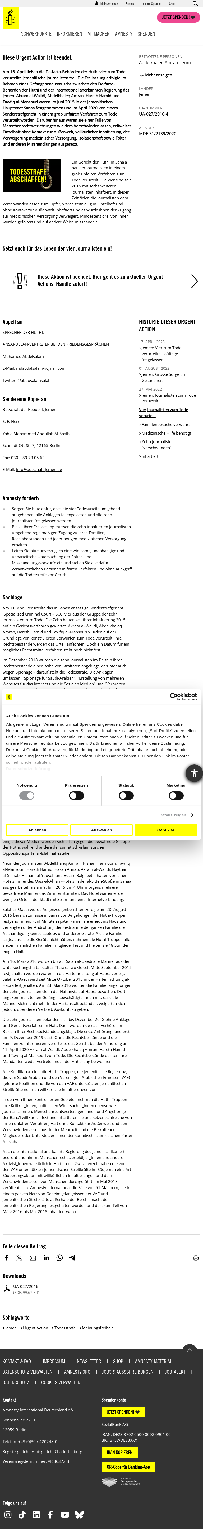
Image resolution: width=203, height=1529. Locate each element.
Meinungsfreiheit (97, 1327)
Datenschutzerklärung (28, 768)
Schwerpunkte (36, 33)
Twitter (20, 1258)
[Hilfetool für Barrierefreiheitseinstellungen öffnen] (194, 773)
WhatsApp (59, 1258)
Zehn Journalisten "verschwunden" (158, 444)
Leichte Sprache (151, 3)
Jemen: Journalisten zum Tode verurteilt (169, 398)
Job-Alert (175, 1371)
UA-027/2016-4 (27, 1289)
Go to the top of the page (190, 1349)
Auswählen (101, 830)
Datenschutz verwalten (27, 1371)
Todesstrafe (65, 1327)
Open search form (195, 3)
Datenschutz (16, 1382)
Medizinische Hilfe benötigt (166, 433)
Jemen (11, 1327)
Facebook (7, 1258)
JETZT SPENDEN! (120, 1412)
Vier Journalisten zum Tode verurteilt (163, 412)
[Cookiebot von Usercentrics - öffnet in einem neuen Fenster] (174, 697)
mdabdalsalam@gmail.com (41, 368)
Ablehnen (37, 830)
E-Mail (33, 1258)
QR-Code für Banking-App (128, 1467)
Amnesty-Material (153, 1361)
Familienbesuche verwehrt (166, 424)
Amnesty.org (77, 1371)
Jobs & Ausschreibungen (127, 1371)
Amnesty (123, 33)
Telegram (72, 1258)
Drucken (196, 1258)
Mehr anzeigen (158, 75)
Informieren (69, 33)
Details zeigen (172, 815)
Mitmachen (98, 33)
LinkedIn (46, 1258)
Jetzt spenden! (176, 17)
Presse (130, 3)
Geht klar (165, 830)
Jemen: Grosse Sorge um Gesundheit (164, 377)
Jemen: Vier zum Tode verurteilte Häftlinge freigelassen (161, 353)
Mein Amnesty (109, 3)
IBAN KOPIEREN (119, 1452)
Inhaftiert (150, 456)
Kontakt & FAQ (17, 1361)
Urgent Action (35, 1327)
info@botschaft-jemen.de (39, 469)
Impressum (54, 1361)
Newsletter (89, 1361)
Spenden (146, 33)
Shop (172, 3)
